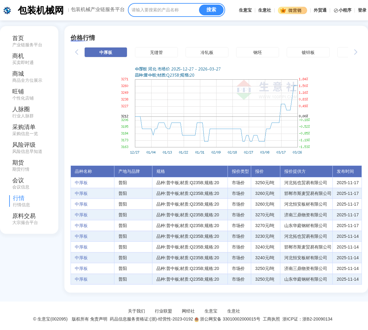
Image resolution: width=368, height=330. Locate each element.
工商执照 (271, 319)
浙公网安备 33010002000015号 (227, 319)
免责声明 (98, 319)
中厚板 (105, 52)
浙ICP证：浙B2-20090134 (308, 319)
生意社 (264, 10)
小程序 (343, 10)
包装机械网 (41, 10)
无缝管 (156, 52)
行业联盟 (163, 311)
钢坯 (257, 52)
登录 (362, 10)
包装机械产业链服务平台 (98, 9)
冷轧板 (207, 52)
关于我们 (136, 311)
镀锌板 (308, 52)
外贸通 (320, 10)
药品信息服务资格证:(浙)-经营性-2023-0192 (151, 319)
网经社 (188, 311)
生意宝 (245, 10)
